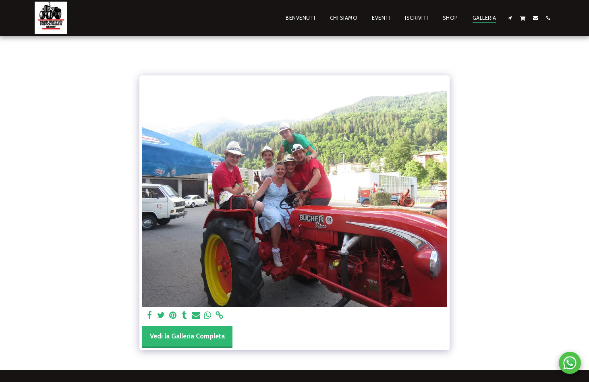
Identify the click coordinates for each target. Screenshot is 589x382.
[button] (510, 18)
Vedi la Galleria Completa (187, 336)
